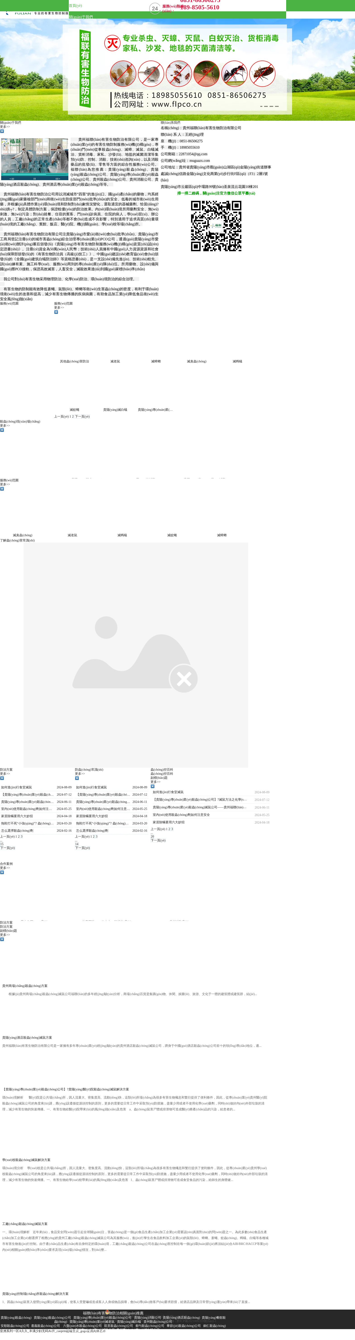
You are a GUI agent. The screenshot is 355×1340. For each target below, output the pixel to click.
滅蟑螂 (156, 361)
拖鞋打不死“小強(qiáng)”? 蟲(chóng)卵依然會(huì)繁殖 (28, 823)
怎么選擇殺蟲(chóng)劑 (17, 830)
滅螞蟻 (237, 361)
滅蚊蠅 (74, 409)
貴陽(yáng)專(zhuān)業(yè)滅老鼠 (160, 409)
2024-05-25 (64, 809)
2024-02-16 (64, 830)
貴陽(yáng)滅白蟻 (115, 409)
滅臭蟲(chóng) (196, 361)
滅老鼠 (115, 361)
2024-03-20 (64, 823)
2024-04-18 (64, 816)
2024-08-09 (64, 787)
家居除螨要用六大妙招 (17, 816)
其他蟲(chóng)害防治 (74, 361)
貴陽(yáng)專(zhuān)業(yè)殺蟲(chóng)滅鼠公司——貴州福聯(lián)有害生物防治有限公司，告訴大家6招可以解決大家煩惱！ (103, 802)
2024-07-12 (64, 794)
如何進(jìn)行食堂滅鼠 (16, 787)
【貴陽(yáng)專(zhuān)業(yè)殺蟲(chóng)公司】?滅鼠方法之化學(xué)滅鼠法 (28, 794)
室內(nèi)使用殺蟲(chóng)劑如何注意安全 (28, 809)
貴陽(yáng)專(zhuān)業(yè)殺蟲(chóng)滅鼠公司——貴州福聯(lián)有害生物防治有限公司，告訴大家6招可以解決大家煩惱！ (28, 802)
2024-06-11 (64, 802)
